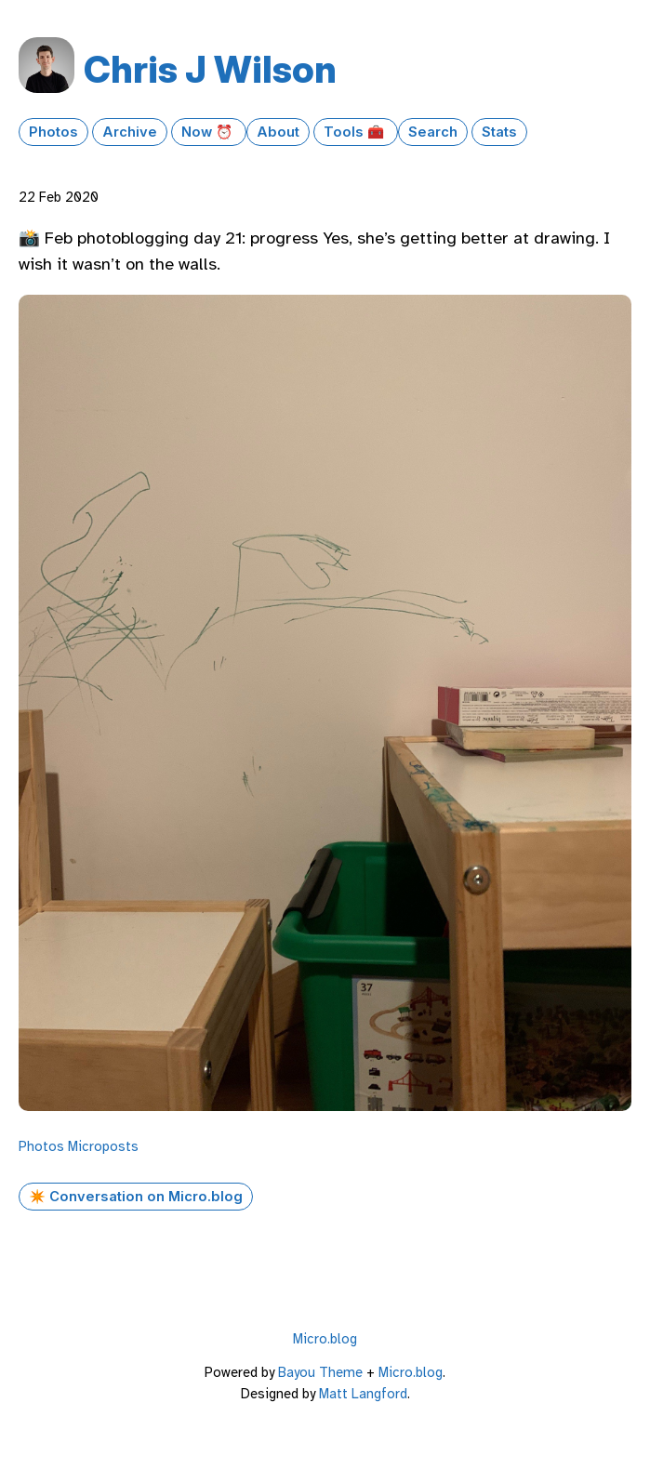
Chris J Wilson (210, 69)
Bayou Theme (320, 1372)
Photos (53, 132)
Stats (499, 132)
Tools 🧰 (356, 132)
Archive (129, 132)
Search (433, 132)
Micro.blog (325, 1338)
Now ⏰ (208, 132)
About (278, 132)
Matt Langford (363, 1393)
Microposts (103, 1146)
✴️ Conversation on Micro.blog (136, 1196)
